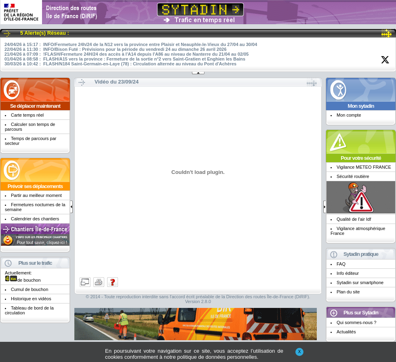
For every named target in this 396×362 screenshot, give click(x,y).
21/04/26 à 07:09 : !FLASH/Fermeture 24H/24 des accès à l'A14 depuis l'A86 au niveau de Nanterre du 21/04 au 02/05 (126, 54)
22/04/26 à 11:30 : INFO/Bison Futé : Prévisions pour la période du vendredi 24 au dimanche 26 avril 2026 (115, 49)
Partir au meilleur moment (36, 195)
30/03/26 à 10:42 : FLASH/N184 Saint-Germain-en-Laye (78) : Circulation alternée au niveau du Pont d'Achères (120, 63)
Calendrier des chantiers (35, 218)
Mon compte (349, 115)
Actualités (346, 331)
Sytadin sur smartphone (360, 282)
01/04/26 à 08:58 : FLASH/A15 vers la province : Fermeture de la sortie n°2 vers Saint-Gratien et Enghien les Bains (124, 58)
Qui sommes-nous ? (356, 322)
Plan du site (348, 291)
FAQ (341, 264)
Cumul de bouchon (29, 289)
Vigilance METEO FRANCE (364, 167)
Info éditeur (348, 273)
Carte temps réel (27, 115)
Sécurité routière (353, 176)
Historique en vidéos (31, 298)
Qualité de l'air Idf (354, 219)
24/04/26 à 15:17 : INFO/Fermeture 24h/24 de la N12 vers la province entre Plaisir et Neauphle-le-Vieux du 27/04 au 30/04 (130, 44)
